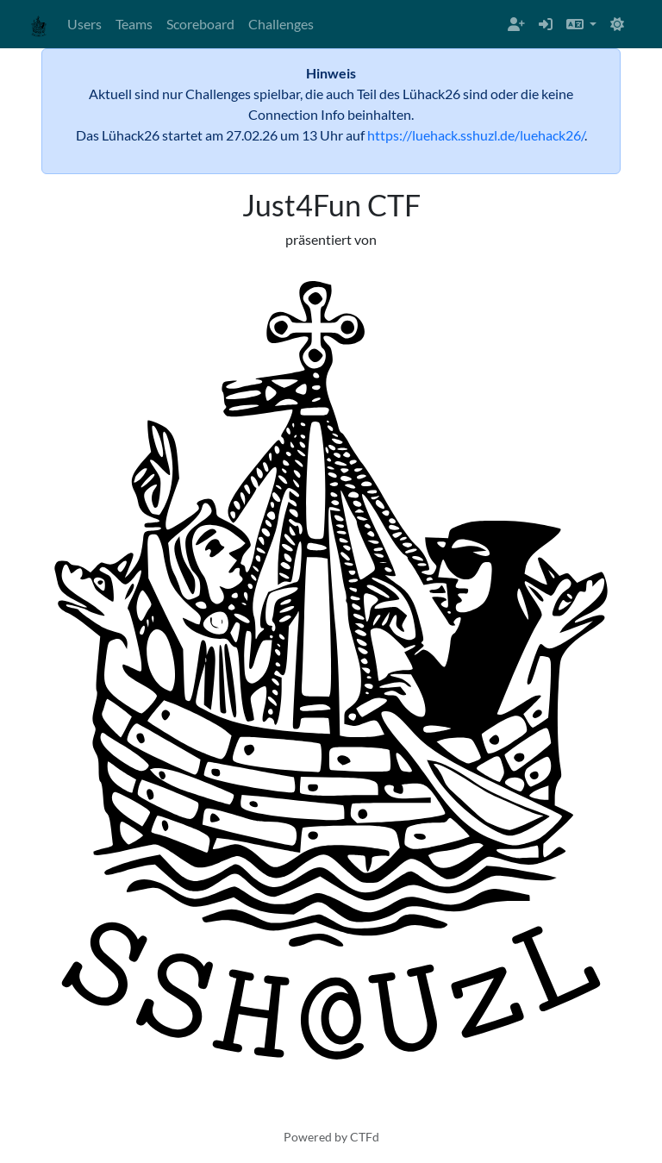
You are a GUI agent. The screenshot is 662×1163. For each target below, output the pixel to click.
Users (84, 24)
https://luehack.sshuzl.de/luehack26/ (475, 135)
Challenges (281, 24)
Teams (134, 24)
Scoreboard (200, 24)
